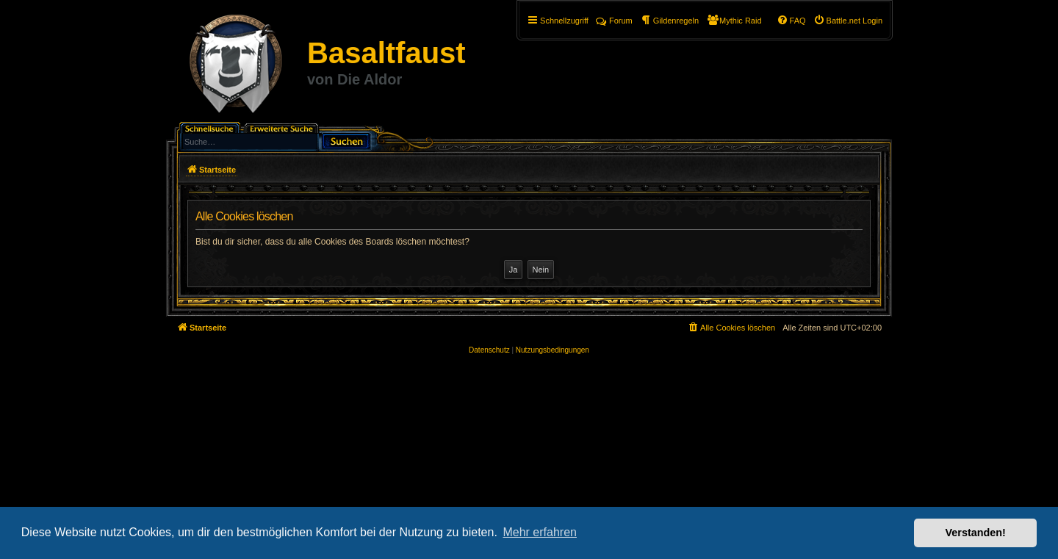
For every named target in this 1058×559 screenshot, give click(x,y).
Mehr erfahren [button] (540, 532)
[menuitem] (847, 20)
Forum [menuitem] (614, 20)
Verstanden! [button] (976, 532)
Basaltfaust (386, 53)
